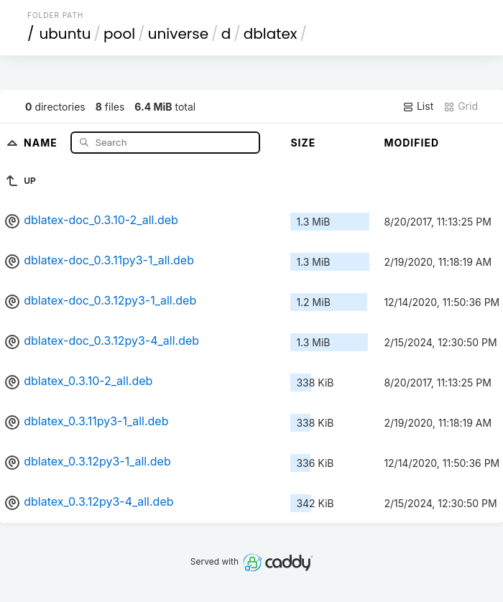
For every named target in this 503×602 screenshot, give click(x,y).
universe (178, 34)
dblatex (270, 34)
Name (42, 142)
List (417, 106)
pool (119, 34)
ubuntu (65, 34)
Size (302, 142)
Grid (460, 106)
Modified (411, 142)
